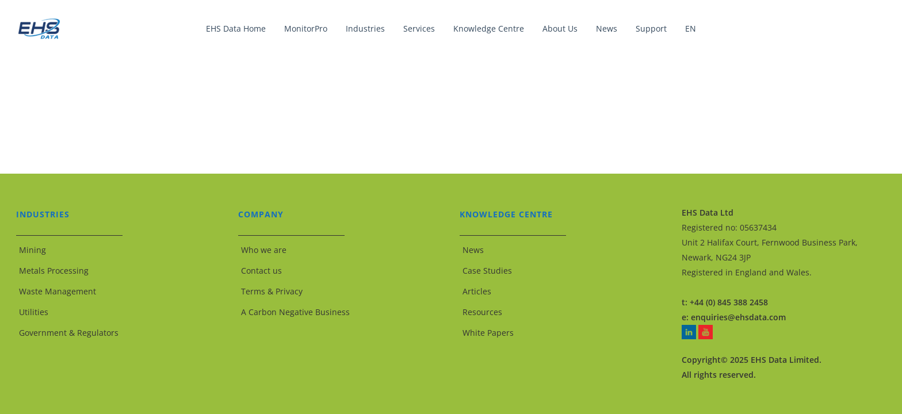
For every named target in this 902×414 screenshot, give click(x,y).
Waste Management (57, 291)
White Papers (488, 332)
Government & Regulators (69, 332)
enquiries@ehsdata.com (738, 317)
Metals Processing (54, 270)
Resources (482, 311)
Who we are (263, 249)
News (473, 249)
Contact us (261, 270)
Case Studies (487, 270)
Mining (32, 249)
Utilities (33, 311)
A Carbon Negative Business (295, 311)
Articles (477, 291)
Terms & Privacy (272, 291)
